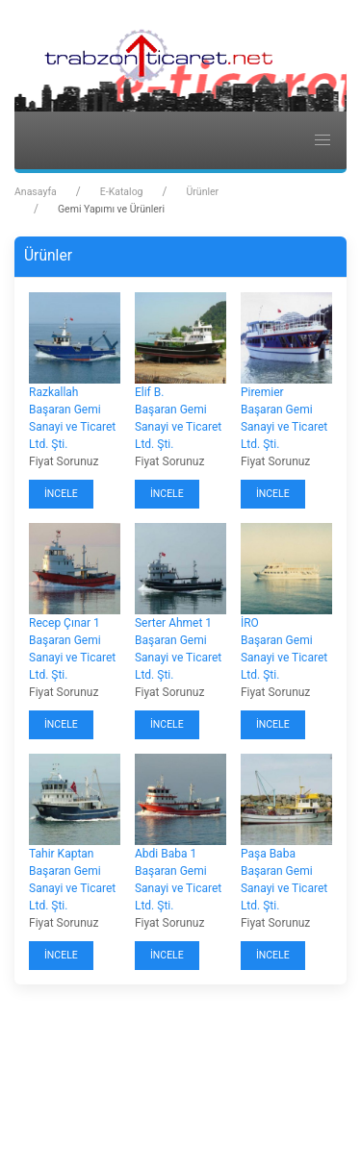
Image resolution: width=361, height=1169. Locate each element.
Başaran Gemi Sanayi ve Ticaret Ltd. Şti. (72, 427)
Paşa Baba (268, 853)
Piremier (262, 392)
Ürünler (202, 192)
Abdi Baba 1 (165, 853)
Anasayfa (35, 192)
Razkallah (53, 392)
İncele (61, 493)
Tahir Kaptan (61, 853)
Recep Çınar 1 (64, 623)
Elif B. (149, 392)
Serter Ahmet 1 (173, 623)
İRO (250, 623)
